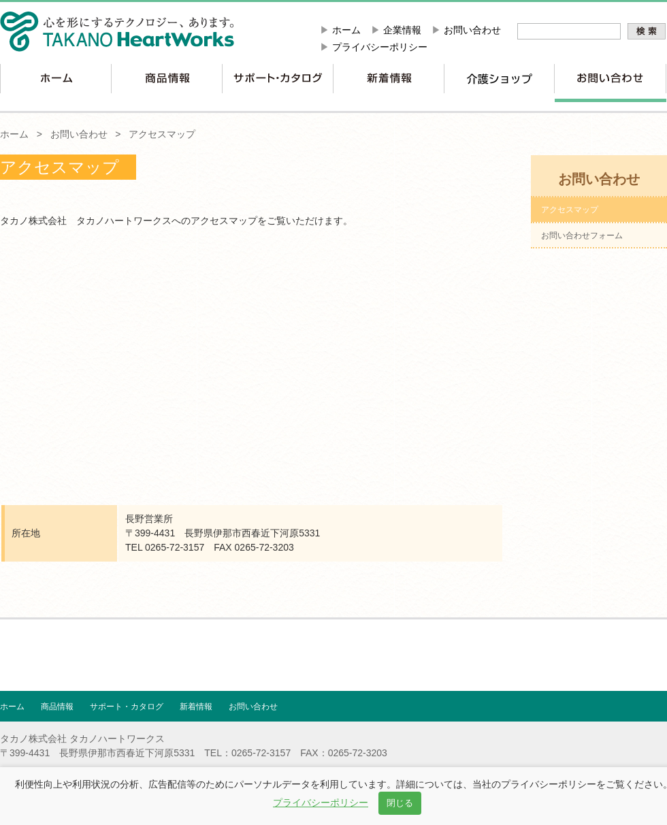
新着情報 (196, 706)
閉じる (400, 803)
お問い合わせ (472, 30)
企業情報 (402, 30)
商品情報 (57, 706)
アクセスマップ (162, 134)
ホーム (346, 30)
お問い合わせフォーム (582, 235)
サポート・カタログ (126, 706)
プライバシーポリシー (379, 47)
